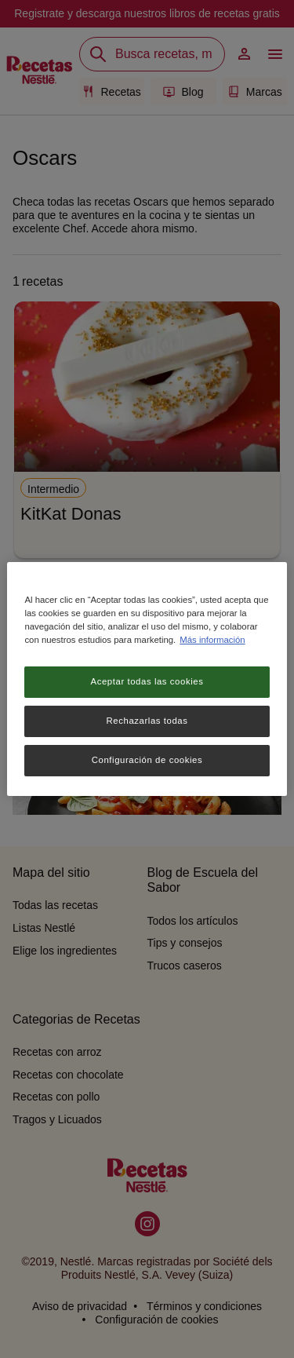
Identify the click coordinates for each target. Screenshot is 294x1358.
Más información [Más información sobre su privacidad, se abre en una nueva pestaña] (212, 639)
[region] (146, 679)
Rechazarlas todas (147, 720)
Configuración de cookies (147, 760)
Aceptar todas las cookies (147, 681)
